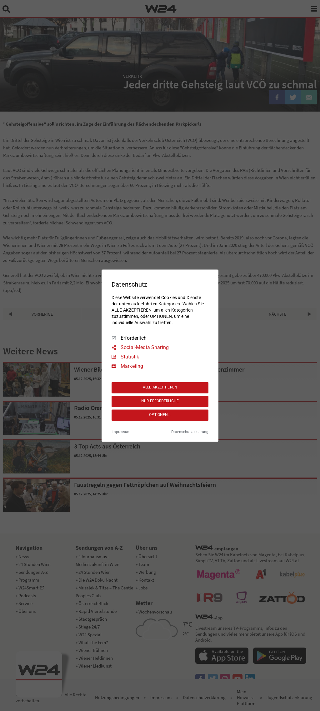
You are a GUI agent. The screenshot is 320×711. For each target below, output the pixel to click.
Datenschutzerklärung (189, 432)
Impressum (121, 432)
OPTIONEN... (160, 415)
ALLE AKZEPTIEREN (160, 387)
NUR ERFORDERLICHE (160, 401)
